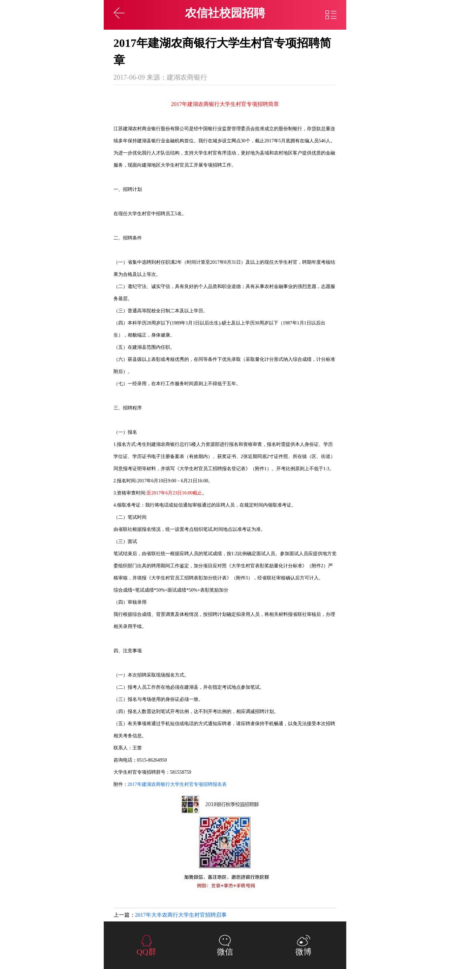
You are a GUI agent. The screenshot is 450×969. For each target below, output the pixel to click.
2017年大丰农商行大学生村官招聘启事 (181, 915)
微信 (225, 951)
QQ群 (146, 951)
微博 (303, 951)
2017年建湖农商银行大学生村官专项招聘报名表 (177, 784)
